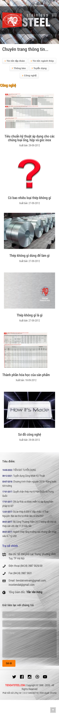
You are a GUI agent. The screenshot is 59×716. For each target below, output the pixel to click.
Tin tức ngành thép (42, 60)
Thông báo (19, 68)
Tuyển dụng (39, 68)
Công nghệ (29, 75)
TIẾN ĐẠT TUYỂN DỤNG (24, 469)
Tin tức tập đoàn (15, 60)
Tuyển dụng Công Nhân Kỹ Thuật (29, 475)
